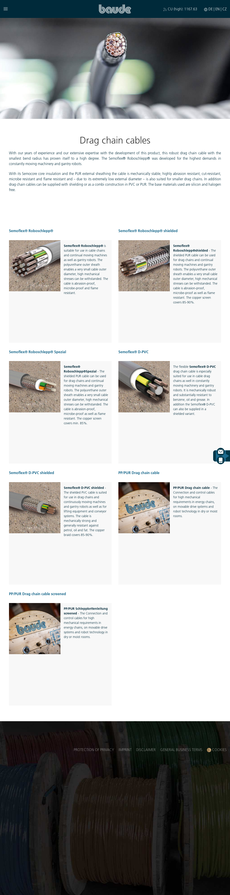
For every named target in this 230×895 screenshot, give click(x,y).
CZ (224, 9)
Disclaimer (146, 749)
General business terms (181, 749)
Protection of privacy (94, 749)
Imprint (125, 749)
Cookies (217, 749)
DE (211, 9)
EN (218, 9)
